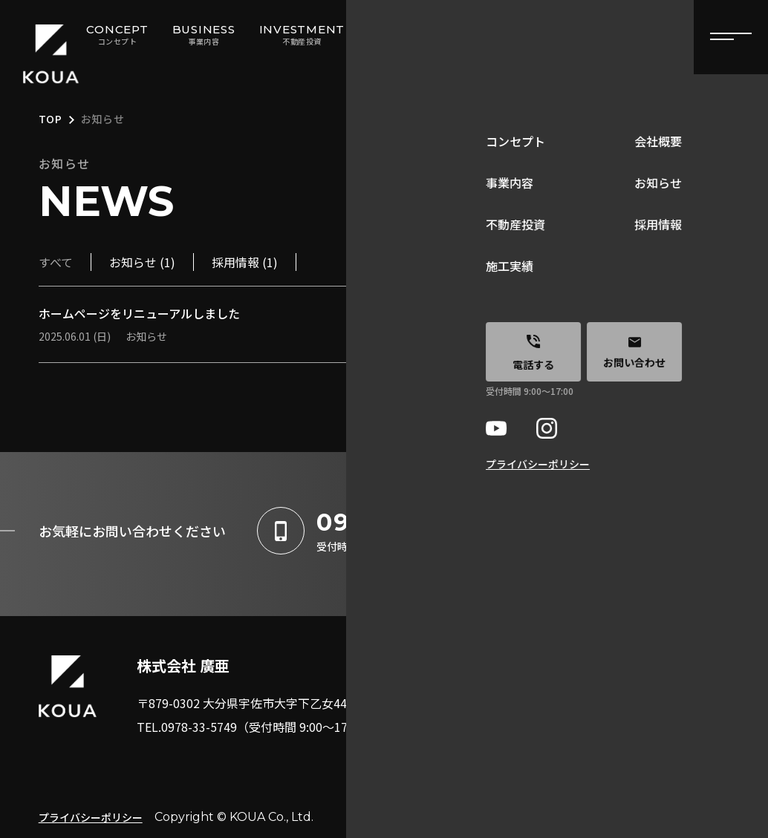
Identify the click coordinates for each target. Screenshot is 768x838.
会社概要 (624, 661)
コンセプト (505, 661)
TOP (50, 120)
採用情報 (624, 732)
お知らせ (624, 696)
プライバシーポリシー (91, 817)
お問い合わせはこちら (636, 531)
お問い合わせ (635, 767)
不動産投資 (505, 732)
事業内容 (499, 696)
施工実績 (499, 767)
